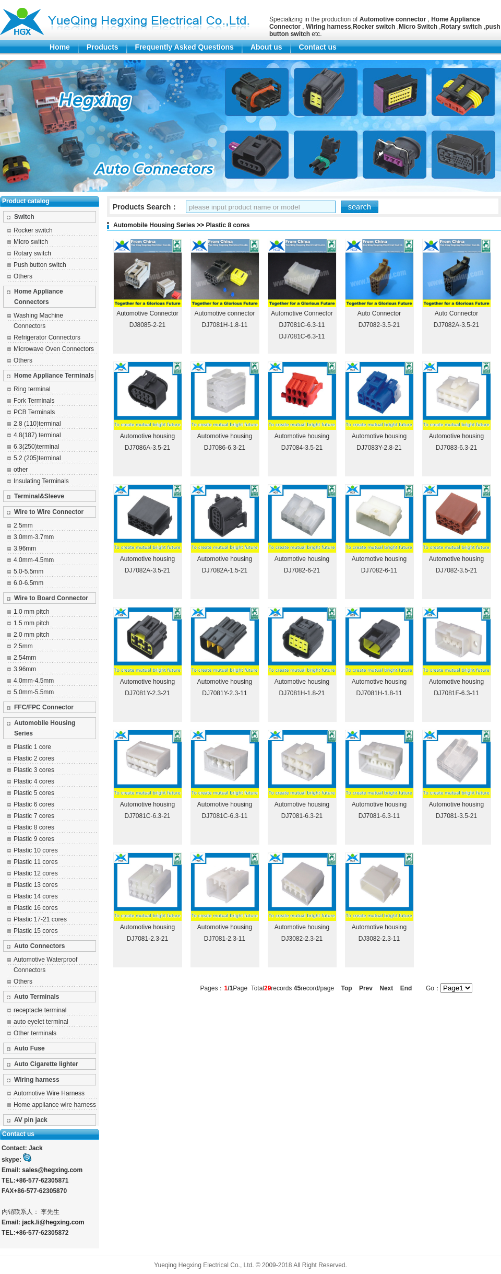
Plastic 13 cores (36, 885)
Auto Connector (379, 313)
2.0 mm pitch (32, 634)
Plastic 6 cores (34, 804)
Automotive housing (147, 436)
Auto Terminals (36, 996)
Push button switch (40, 264)
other (21, 469)
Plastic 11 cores (36, 862)
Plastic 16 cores (36, 907)
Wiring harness (36, 1079)
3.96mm (25, 548)
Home (60, 47)
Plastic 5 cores (34, 793)
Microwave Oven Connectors (54, 349)
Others (23, 276)
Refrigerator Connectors (47, 337)
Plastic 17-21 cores (40, 919)
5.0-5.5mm (28, 571)
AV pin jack (30, 1120)
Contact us (318, 47)
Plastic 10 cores (36, 850)
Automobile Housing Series (44, 728)
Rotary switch (32, 253)
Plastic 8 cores (34, 827)
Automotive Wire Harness (49, 1093)
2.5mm (23, 525)
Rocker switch (33, 230)
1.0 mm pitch (32, 611)
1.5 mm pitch (32, 623)
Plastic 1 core (32, 747)
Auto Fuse (29, 1048)
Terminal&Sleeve (39, 496)
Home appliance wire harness (55, 1104)
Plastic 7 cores (34, 816)
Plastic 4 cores (34, 781)
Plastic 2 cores (34, 758)
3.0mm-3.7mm (34, 537)
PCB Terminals (34, 412)
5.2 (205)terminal (37, 458)
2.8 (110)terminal (37, 423)
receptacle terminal (40, 1010)
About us (266, 47)
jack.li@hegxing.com (53, 1222)
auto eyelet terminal (41, 1021)
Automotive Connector (147, 313)
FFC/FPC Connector (44, 707)
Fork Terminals (34, 400)
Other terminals (35, 1033)
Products (102, 47)
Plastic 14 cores (36, 896)
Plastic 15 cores (36, 930)
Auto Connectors (39, 946)
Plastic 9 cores (34, 839)
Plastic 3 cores (34, 770)
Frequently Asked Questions (184, 47)
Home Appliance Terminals (54, 375)
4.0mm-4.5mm (34, 560)
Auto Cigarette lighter (46, 1064)
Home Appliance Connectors (38, 297)
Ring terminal (32, 389)
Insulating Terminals (41, 481)
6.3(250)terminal (36, 446)
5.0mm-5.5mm (34, 692)
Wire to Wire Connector (49, 512)
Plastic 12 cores (36, 873)
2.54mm (25, 657)
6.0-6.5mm (28, 583)
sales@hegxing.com (52, 1170)
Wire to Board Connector (51, 598)
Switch (24, 216)
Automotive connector (224, 313)
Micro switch (31, 242)
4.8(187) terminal (37, 435)
